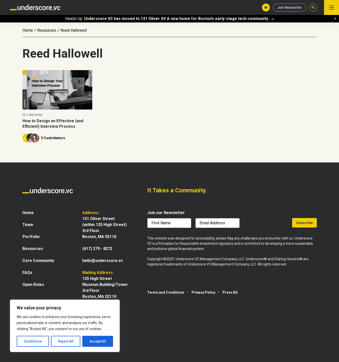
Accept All (98, 341)
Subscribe (304, 223)
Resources (46, 30)
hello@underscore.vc (102, 260)
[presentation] (266, 224)
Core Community (38, 260)
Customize (33, 341)
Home (27, 30)
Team (27, 224)
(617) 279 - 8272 (97, 248)
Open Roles (33, 284)
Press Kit (230, 292)
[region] (65, 326)
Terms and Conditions (165, 292)
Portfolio (31, 236)
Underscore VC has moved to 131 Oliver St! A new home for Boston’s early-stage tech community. (179, 18)
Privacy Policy (203, 292)
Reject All (65, 341)
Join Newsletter (289, 7)
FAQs (27, 272)
